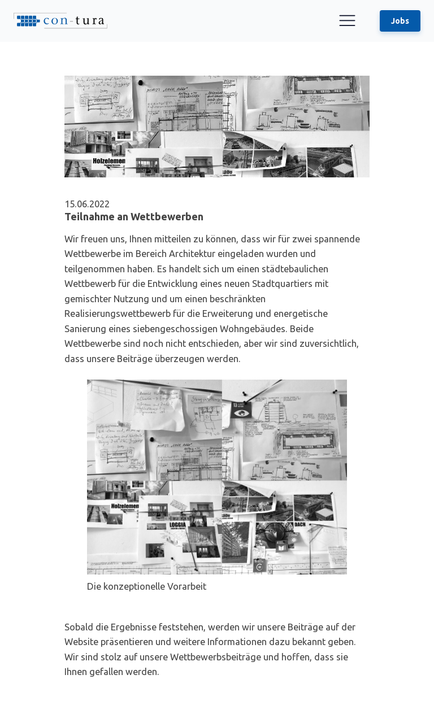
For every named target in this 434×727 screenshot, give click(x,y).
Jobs (400, 20)
